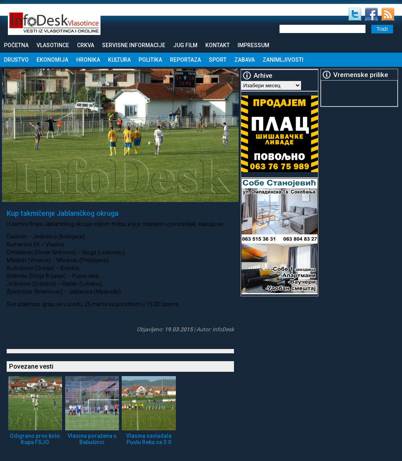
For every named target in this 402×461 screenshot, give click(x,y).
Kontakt (217, 45)
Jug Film (185, 45)
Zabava (244, 60)
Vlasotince (53, 45)
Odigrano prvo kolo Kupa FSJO (35, 439)
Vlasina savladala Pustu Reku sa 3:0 (149, 439)
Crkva (85, 45)
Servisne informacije (133, 45)
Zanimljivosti (283, 60)
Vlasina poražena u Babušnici (92, 439)
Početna (16, 45)
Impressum (253, 45)
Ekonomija (52, 60)
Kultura (119, 60)
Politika (150, 60)
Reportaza (185, 60)
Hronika (88, 60)
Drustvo (16, 60)
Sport (218, 60)
